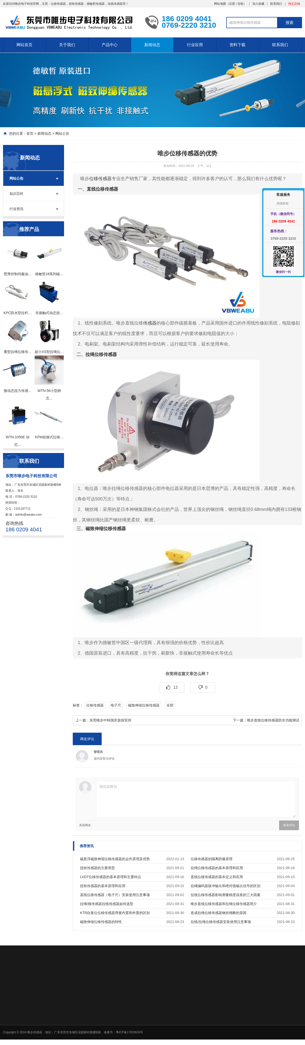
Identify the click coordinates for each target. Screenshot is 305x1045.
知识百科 (16, 194)
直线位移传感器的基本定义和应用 (217, 877)
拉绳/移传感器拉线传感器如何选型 (106, 904)
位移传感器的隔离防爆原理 (211, 859)
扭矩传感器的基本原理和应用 (102, 886)
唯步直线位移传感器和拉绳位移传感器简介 (224, 904)
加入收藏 (258, 3)
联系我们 (276, 3)
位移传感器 (100, 178)
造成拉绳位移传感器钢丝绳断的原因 (218, 913)
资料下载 (237, 45)
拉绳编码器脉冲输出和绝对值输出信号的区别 (225, 886)
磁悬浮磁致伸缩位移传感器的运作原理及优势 (115, 859)
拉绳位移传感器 (101, 354)
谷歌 (240, 3)
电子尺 (116, 705)
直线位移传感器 (102, 189)
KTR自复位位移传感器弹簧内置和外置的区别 (115, 913)
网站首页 (24, 45)
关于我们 (67, 45)
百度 (232, 3)
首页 (29, 133)
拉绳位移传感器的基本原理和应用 (217, 868)
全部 (169, 705)
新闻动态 (152, 45)
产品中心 (110, 45)
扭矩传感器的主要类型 (97, 868)
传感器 (149, 323)
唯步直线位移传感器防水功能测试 (273, 720)
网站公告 (62, 133)
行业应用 (195, 45)
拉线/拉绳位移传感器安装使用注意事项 (221, 922)
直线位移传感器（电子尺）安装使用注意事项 (115, 895)
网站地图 (220, 3)
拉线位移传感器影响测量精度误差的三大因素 (225, 895)
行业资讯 (16, 209)
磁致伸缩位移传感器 (105, 528)
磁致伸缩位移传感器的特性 (101, 922)
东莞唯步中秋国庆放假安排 (110, 720)
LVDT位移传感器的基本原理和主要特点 (110, 877)
